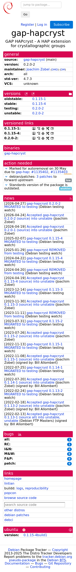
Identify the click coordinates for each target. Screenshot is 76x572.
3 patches (44, 177)
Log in (42, 24)
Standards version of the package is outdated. (38, 186)
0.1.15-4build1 (35, 535)
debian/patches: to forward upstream (38, 178)
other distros (14, 510)
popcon (10, 493)
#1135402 (39, 172)
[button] (6, 168)
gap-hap (22, 172)
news (9, 198)
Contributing (40, 567)
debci (8, 520)
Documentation (17, 563)
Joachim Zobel (38, 69)
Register (27, 24)
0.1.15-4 (39, 104)
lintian (9, 483)
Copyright (60, 550)
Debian (14, 550)
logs (19, 488)
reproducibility (36, 488)
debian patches (16, 515)
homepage (12, 479)
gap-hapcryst (34, 60)
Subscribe (62, 25)
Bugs (39, 563)
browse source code (20, 498)
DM (63, 69)
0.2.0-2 (38, 108)
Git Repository (59, 563)
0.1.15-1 (39, 99)
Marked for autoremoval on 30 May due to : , (38, 170)
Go (25, 14)
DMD (55, 69)
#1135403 (59, 172)
